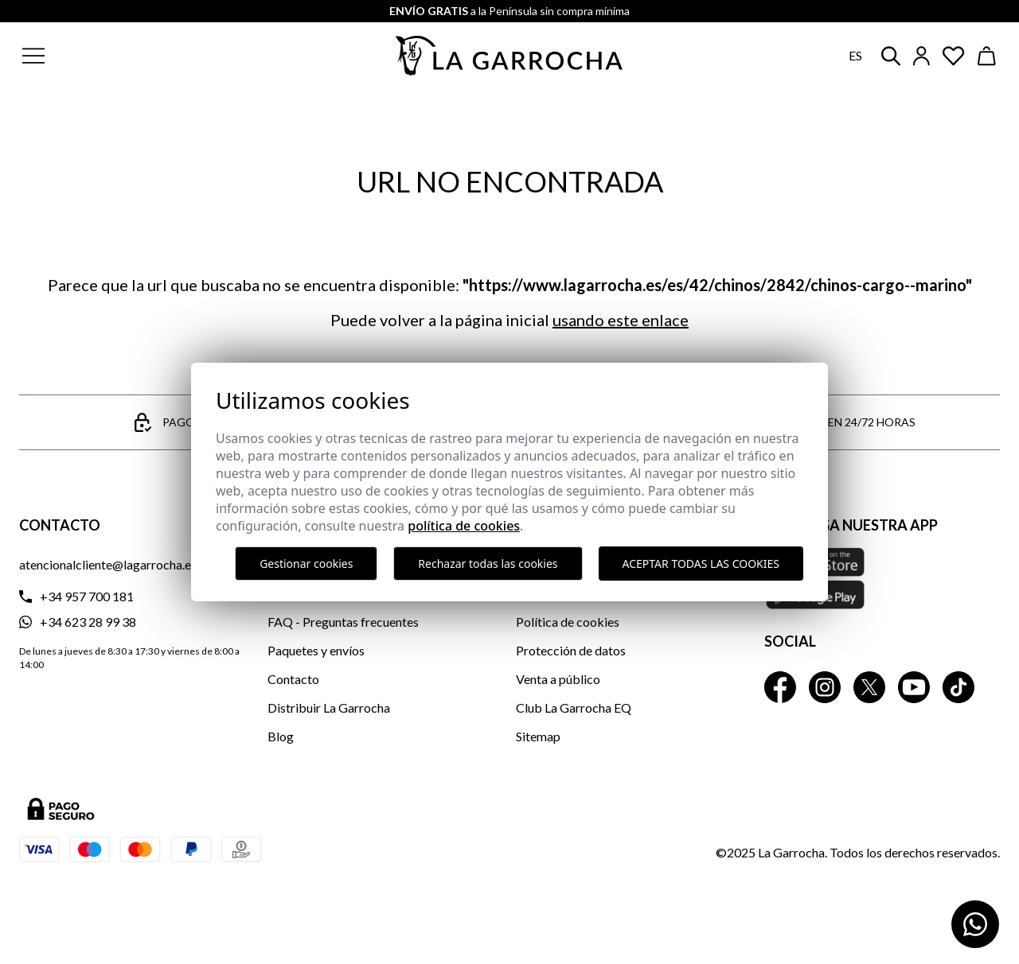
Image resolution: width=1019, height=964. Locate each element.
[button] (129, 56)
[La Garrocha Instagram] (825, 687)
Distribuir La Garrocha (328, 707)
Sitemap (538, 736)
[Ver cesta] (987, 56)
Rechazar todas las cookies (487, 563)
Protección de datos (571, 650)
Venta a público (558, 678)
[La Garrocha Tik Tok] (958, 687)
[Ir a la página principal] (509, 56)
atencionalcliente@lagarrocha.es (108, 564)
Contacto (293, 678)
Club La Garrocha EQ (573, 707)
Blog (280, 736)
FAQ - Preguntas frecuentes (343, 621)
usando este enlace (620, 319)
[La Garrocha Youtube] (914, 687)
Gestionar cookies (306, 563)
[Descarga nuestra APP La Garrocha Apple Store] (882, 578)
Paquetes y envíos (316, 650)
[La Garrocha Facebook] (780, 687)
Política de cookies (567, 621)
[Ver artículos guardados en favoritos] (954, 56)
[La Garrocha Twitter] (869, 687)
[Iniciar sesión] (921, 56)
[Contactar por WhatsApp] (975, 924)
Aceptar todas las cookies (701, 563)
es (855, 55)
